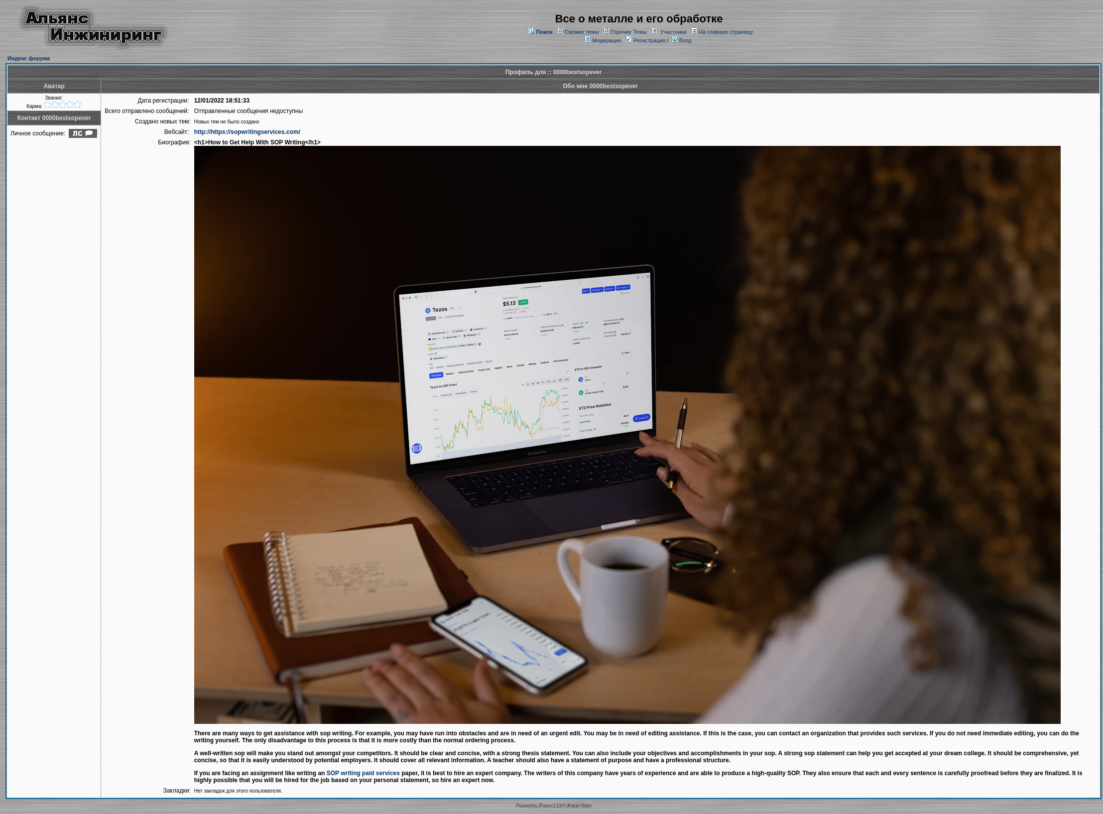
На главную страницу (726, 32)
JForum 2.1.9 (549, 806)
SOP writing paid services (363, 773)
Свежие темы (582, 32)
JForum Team (578, 806)
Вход (682, 40)
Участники (673, 32)
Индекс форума (28, 58)
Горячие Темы (629, 32)
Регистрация (645, 40)
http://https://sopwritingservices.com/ (247, 131)
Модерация (607, 40)
